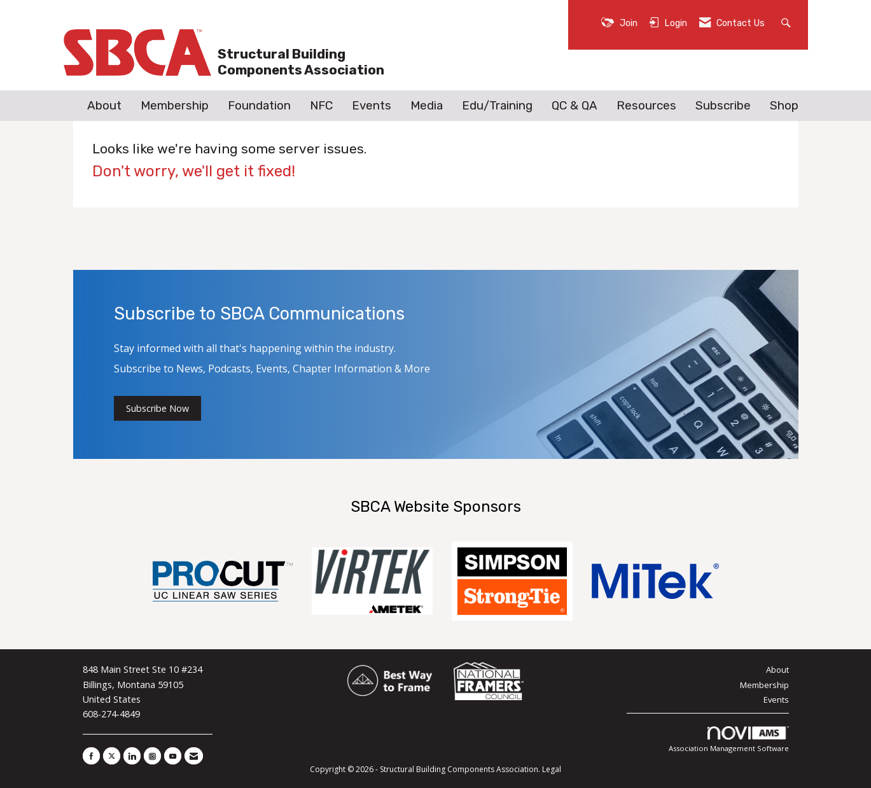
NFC (321, 106)
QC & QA (574, 106)
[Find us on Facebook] (91, 755)
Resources (646, 106)
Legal (551, 769)
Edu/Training (497, 106)
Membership (175, 106)
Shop (784, 106)
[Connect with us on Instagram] (152, 755)
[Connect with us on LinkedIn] (132, 755)
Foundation (259, 106)
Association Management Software (729, 740)
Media (426, 106)
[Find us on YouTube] (172, 755)
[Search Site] (787, 22)
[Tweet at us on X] (111, 755)
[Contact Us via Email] (194, 755)
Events (371, 106)
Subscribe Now (157, 408)
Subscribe (723, 106)
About (104, 106)
